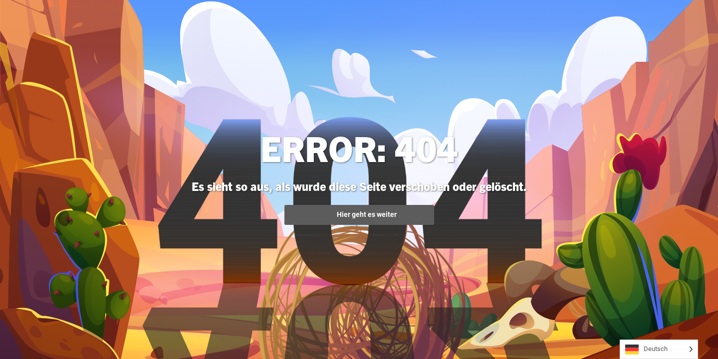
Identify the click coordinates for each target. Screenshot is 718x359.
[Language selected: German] (659, 349)
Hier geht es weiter (359, 215)
